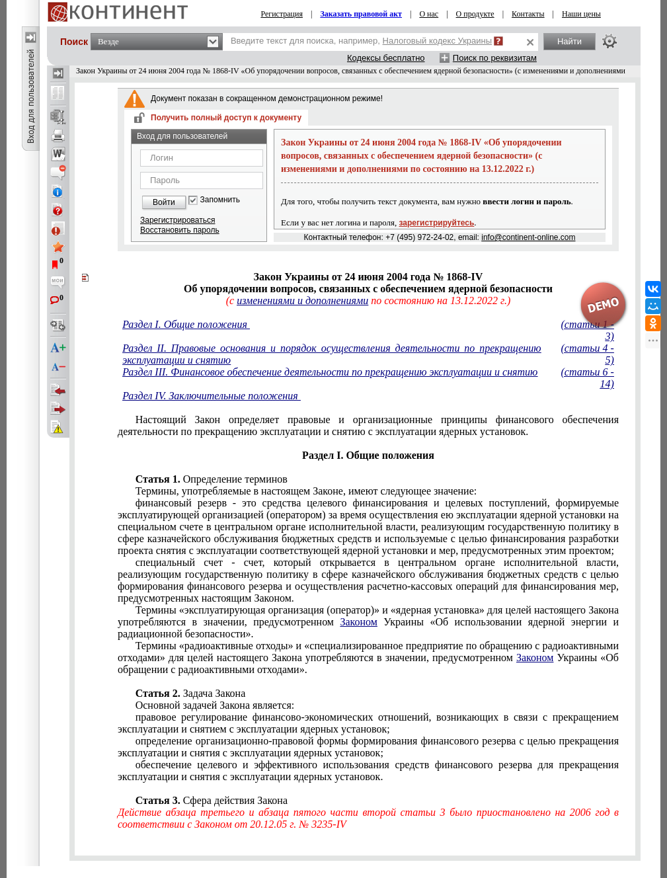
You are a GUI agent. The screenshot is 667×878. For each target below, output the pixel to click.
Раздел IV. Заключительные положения (211, 395)
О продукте (475, 14)
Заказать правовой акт (361, 14)
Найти (569, 41)
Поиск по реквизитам (495, 58)
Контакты (528, 14)
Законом (358, 621)
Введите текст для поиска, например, (361, 41)
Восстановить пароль (179, 230)
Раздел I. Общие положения (186, 324)
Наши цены (581, 14)
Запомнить (220, 200)
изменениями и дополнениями (302, 300)
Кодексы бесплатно (386, 58)
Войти (164, 202)
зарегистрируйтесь (437, 222)
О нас (428, 14)
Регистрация (281, 14)
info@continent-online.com (528, 237)
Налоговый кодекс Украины (437, 41)
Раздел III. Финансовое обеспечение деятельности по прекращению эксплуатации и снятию (329, 372)
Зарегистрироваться (177, 220)
